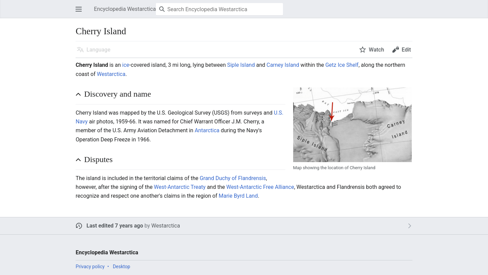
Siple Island (241, 65)
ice (125, 65)
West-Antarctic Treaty (180, 187)
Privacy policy (90, 266)
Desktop (121, 266)
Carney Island (282, 65)
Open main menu (80, 12)
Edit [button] (406, 49)
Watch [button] (376, 49)
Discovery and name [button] (117, 94)
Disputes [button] (98, 159)
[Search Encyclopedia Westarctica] (219, 9)
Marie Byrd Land (238, 196)
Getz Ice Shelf (342, 65)
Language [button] (98, 49)
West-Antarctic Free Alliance (260, 187)
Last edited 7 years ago (114, 225)
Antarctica (207, 130)
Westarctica (111, 74)
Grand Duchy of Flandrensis (233, 178)
